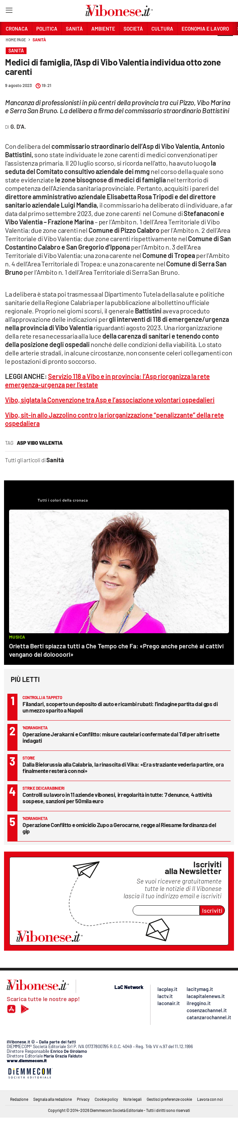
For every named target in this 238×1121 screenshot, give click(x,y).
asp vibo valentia (40, 443)
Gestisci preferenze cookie (169, 1099)
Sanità (39, 39)
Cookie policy (106, 1099)
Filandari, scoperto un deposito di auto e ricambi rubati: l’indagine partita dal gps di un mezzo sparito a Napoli (120, 707)
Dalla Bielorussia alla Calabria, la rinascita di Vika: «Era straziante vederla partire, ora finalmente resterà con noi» (123, 767)
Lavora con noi (210, 1099)
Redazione (19, 1099)
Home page (16, 39)
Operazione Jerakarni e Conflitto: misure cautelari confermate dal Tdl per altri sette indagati (120, 737)
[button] (225, 43)
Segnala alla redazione (52, 1099)
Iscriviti (212, 910)
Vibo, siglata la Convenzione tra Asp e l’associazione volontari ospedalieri (110, 400)
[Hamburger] (9, 11)
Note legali (132, 1099)
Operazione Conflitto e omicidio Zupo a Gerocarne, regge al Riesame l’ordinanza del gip (119, 827)
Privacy (83, 1099)
